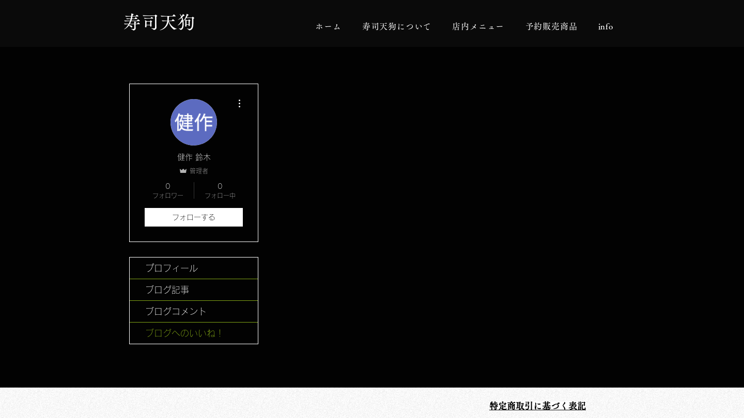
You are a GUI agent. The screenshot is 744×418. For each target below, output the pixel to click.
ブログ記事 (167, 289)
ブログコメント (176, 311)
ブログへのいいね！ (184, 333)
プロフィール (171, 268)
